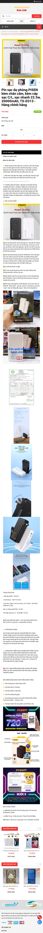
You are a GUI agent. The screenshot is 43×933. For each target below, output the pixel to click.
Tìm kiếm (36, 16)
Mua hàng (31, 856)
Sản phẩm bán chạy (9, 864)
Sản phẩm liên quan (9, 828)
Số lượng (4, 135)
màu (2, 125)
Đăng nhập (10, 21)
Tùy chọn (11, 856)
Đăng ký (32, 21)
